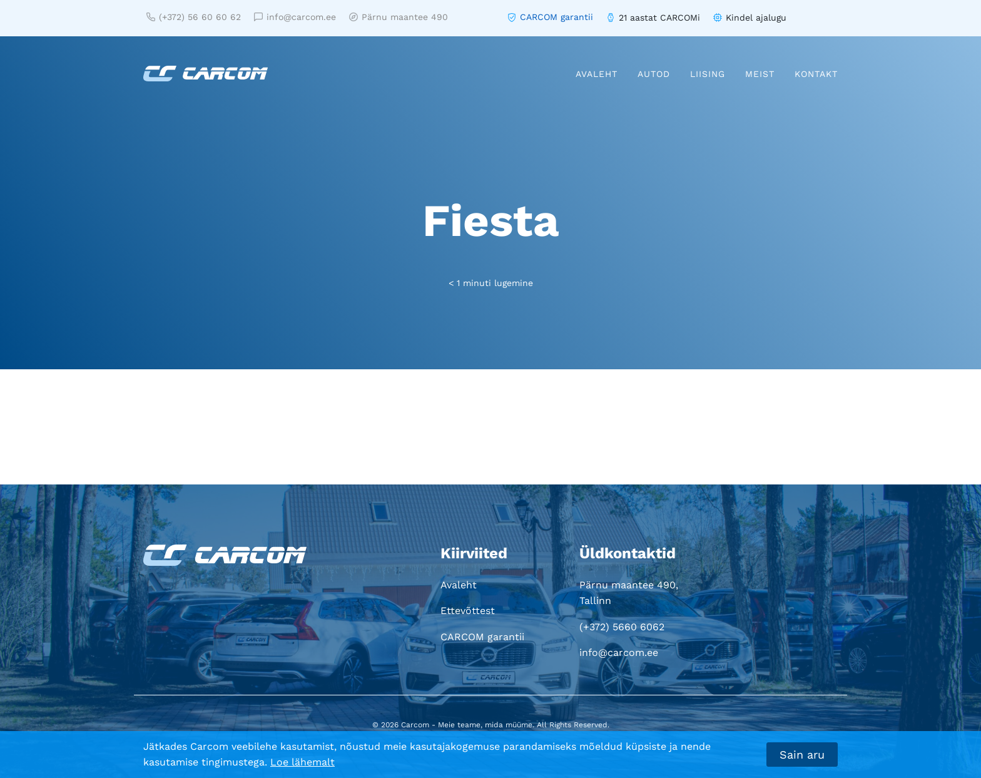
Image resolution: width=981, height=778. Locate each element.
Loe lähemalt (302, 762)
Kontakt (816, 74)
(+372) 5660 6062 (621, 627)
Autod (654, 74)
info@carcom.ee (295, 17)
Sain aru (802, 754)
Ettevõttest (467, 611)
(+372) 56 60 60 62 (193, 17)
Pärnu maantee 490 (398, 17)
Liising (707, 74)
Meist (760, 74)
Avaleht (597, 74)
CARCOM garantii (556, 17)
